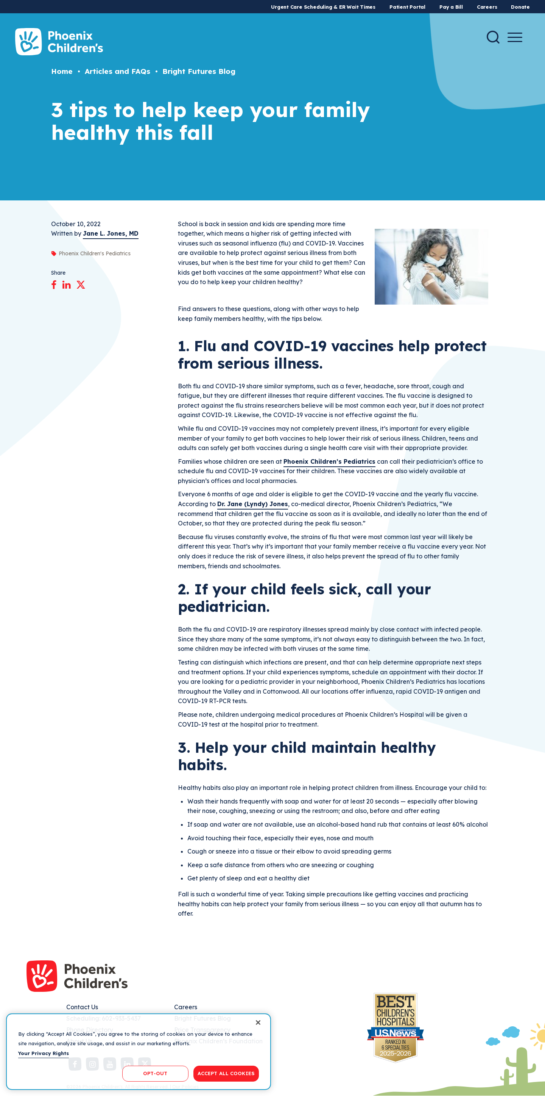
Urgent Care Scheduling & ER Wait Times (323, 7)
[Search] (493, 37)
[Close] (258, 1022)
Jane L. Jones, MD (111, 233)
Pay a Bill (451, 7)
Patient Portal (407, 7)
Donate (520, 7)
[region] (138, 1051)
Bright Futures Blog (198, 71)
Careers (487, 7)
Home (62, 71)
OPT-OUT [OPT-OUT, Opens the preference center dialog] (155, 1073)
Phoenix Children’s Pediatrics (329, 461)
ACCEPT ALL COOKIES (226, 1073)
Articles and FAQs (117, 71)
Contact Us (82, 1007)
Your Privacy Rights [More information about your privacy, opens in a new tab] (43, 1053)
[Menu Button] (515, 37)
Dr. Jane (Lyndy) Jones (252, 504)
